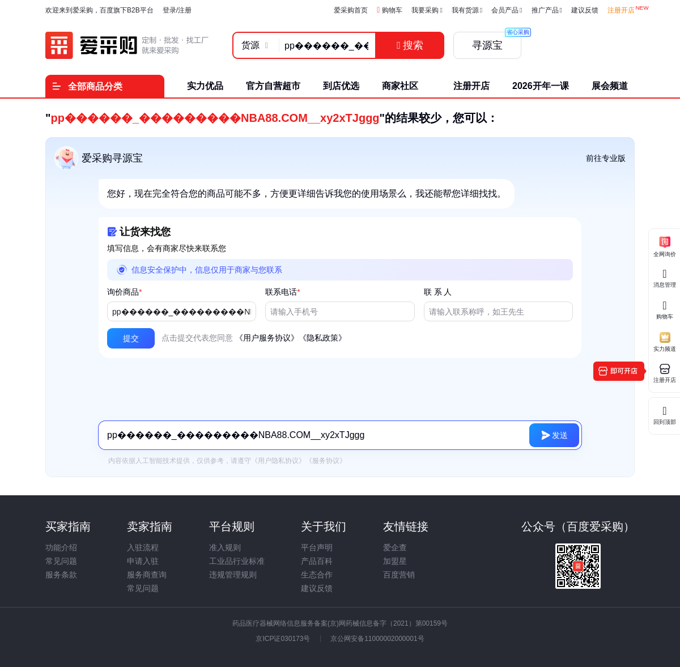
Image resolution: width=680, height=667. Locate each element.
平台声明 (317, 547)
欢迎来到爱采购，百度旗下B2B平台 (99, 10)
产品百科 (317, 561)
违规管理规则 (233, 574)
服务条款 (61, 574)
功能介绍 (61, 547)
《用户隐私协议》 (278, 461)
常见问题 (61, 561)
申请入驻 (143, 561)
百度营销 (399, 574)
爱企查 (395, 547)
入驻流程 (143, 547)
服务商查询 (147, 574)
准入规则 (225, 547)
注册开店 (621, 10)
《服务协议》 (325, 461)
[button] (131, 338)
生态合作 (317, 574)
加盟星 (395, 561)
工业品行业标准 (237, 561)
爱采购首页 (351, 10)
